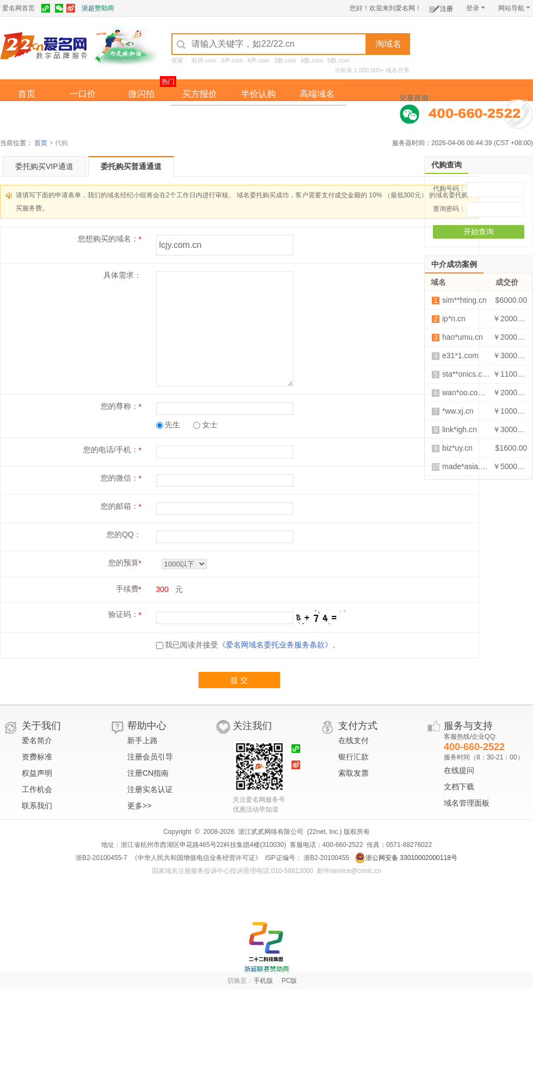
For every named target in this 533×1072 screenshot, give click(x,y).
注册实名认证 (150, 789)
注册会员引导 (150, 756)
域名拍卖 (258, 116)
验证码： (123, 614)
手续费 (127, 588)
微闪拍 (141, 93)
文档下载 (459, 786)
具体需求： (122, 275)
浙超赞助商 (98, 8)
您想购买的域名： (108, 238)
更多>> (139, 805)
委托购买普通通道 (131, 166)
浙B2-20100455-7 (101, 858)
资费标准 (37, 756)
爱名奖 (317, 116)
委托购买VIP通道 (44, 166)
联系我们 (37, 805)
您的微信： (120, 477)
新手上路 (142, 740)
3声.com (232, 60)
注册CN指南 (148, 773)
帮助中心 (146, 725)
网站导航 (514, 8)
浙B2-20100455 (325, 858)
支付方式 (357, 725)
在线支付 (353, 740)
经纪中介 (199, 116)
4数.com (312, 60)
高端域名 (317, 93)
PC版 (290, 980)
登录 (475, 8)
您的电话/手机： (111, 449)
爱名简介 (37, 740)
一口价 (83, 93)
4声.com (258, 60)
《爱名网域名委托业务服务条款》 (275, 644)
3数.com (285, 60)
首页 (26, 93)
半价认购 (258, 93)
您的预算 (123, 562)
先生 (168, 424)
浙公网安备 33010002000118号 (406, 857)
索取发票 (353, 773)
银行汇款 (353, 756)
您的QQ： (124, 534)
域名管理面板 (466, 803)
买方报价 (199, 93)
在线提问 (459, 770)
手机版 (263, 980)
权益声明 (37, 773)
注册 (441, 7)
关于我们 (41, 725)
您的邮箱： (120, 506)
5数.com (338, 60)
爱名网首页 (18, 8)
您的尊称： (120, 406)
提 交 (239, 680)
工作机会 (37, 789)
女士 (205, 424)
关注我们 (252, 725)
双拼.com (203, 60)
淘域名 (388, 43)
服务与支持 (468, 725)
